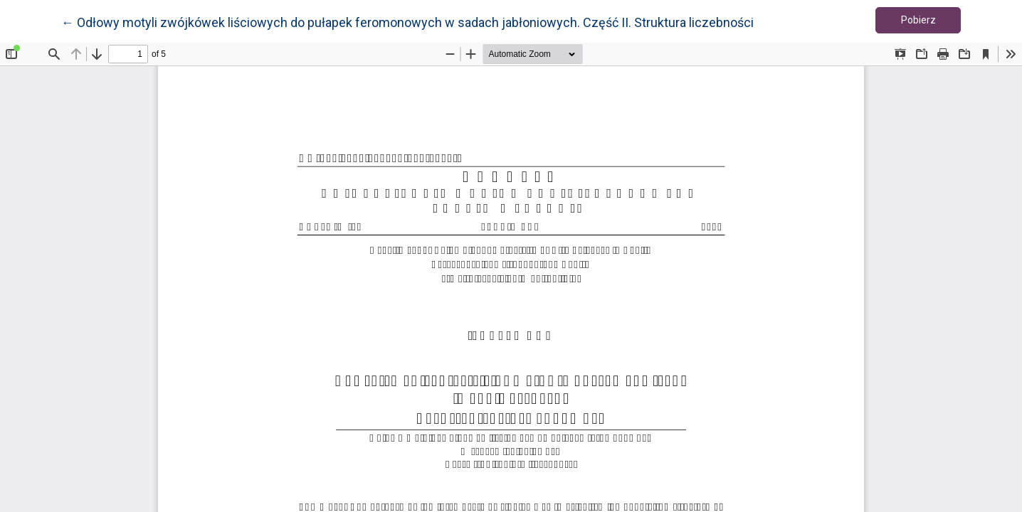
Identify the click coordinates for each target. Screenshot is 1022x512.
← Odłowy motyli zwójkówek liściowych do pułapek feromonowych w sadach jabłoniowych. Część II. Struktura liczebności (407, 21)
